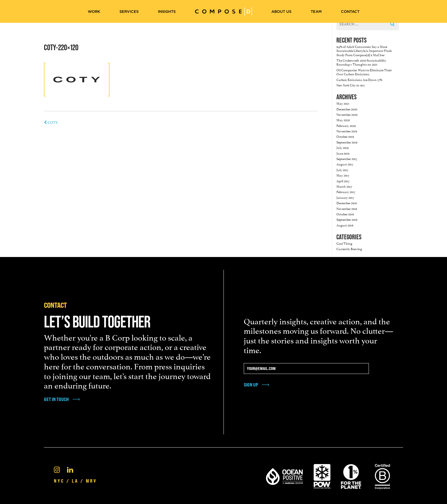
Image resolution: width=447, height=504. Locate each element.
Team (316, 11)
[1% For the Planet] (351, 475)
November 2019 (346, 130)
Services (129, 11)
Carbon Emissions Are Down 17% (359, 79)
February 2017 (345, 191)
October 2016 (345, 213)
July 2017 (342, 169)
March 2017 (344, 186)
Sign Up (251, 384)
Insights (167, 11)
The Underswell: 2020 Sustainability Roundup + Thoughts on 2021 (361, 62)
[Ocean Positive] (284, 475)
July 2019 (342, 147)
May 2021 (342, 103)
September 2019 (346, 141)
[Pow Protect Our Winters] (322, 475)
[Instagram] (57, 469)
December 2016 (346, 202)
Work (94, 11)
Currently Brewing (349, 248)
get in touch (56, 399)
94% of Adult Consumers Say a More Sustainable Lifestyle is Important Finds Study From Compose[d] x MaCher (364, 50)
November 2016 (346, 208)
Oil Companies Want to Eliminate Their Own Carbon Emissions (364, 71)
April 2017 (343, 180)
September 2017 (346, 158)
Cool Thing (344, 243)
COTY (51, 122)
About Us (281, 11)
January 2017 (345, 197)
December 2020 (346, 108)
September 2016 (346, 219)
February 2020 (346, 125)
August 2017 (344, 163)
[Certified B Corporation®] (382, 475)
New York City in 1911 (350, 84)
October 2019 (345, 136)
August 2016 (344, 224)
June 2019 (343, 153)
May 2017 (342, 175)
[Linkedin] (70, 469)
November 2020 (346, 114)
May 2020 (343, 119)
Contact (350, 11)
